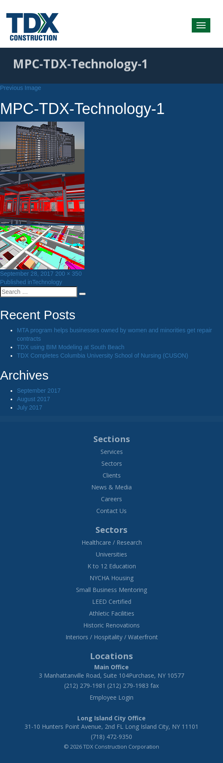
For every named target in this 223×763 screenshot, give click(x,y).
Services (112, 452)
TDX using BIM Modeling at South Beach (70, 347)
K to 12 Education (111, 566)
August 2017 (33, 399)
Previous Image (20, 87)
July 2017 (29, 407)
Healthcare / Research (112, 542)
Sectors (111, 463)
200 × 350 (68, 273)
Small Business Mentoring (111, 590)
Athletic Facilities (111, 613)
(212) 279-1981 (85, 686)
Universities (111, 554)
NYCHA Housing (111, 578)
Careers (111, 499)
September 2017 (39, 390)
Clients (112, 475)
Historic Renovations (111, 625)
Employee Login (111, 697)
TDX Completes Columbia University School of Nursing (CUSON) (102, 355)
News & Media (111, 487)
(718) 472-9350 (111, 737)
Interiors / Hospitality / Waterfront (111, 637)
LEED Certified (111, 601)
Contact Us (111, 511)
